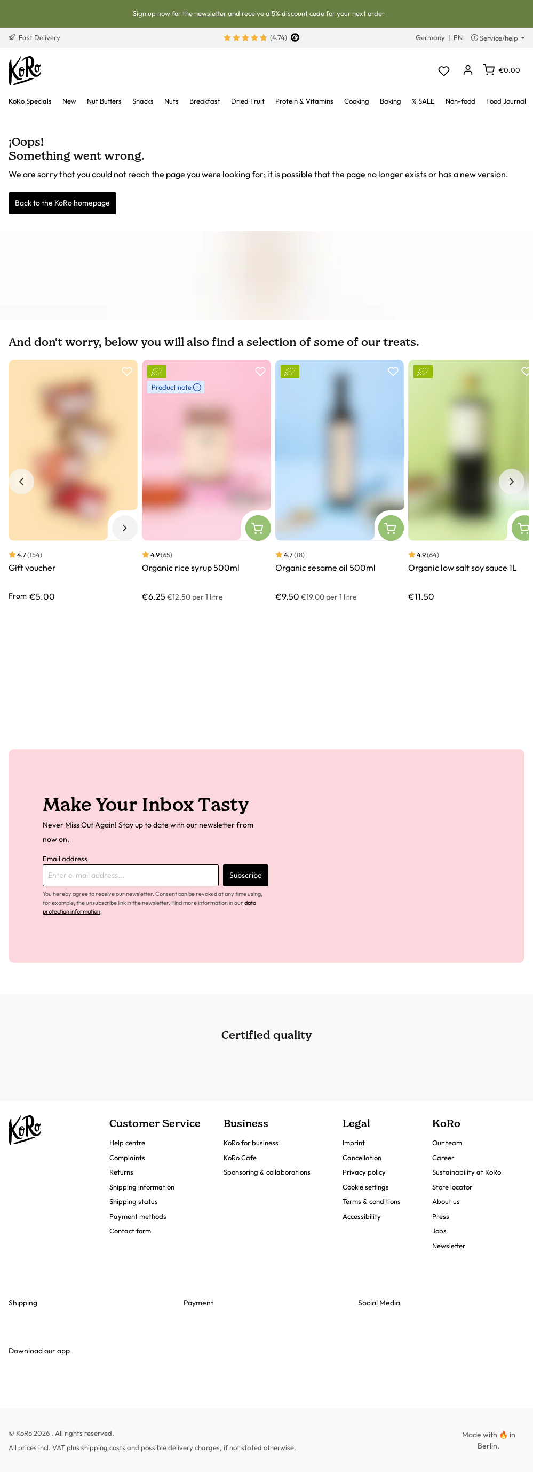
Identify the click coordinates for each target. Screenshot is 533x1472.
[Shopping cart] (501, 70)
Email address (65, 858)
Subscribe (245, 875)
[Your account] (468, 71)
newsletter (210, 13)
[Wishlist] (444, 71)
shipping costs (103, 1447)
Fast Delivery (34, 37)
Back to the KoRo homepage (62, 203)
